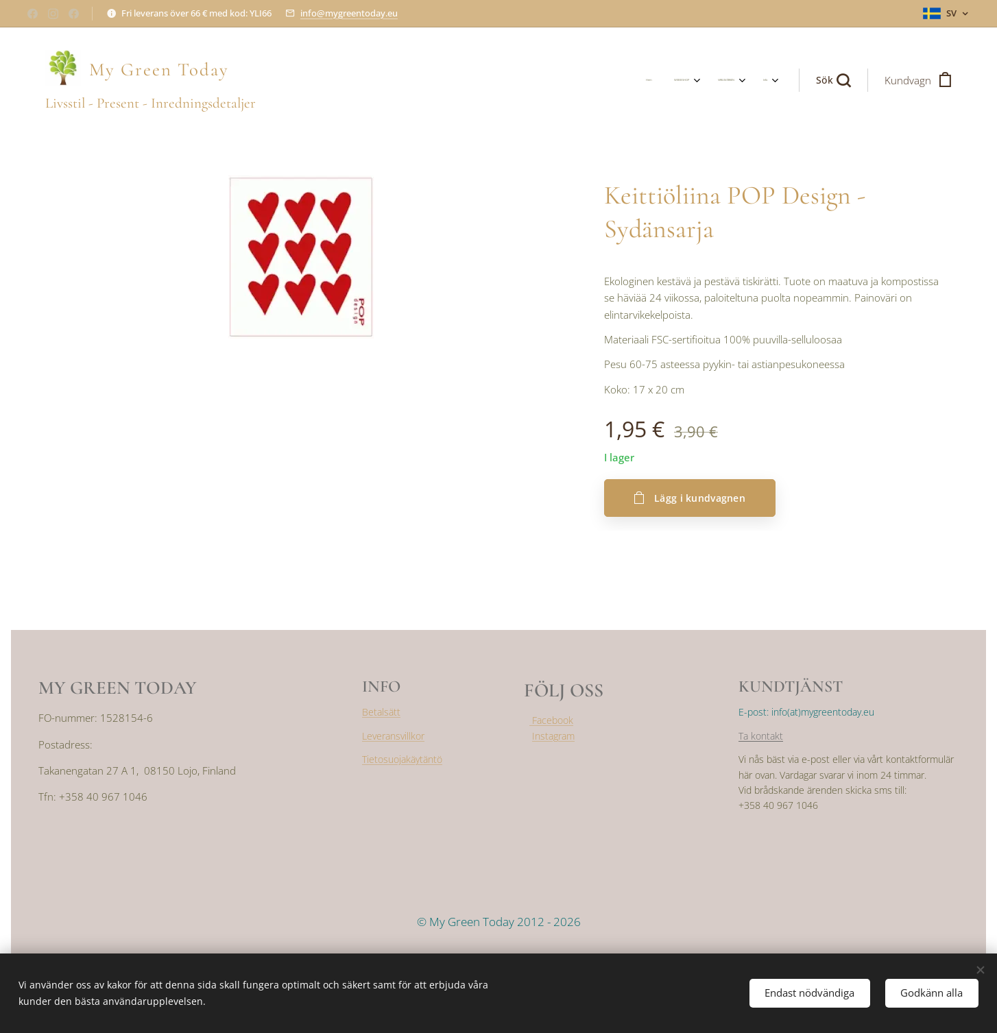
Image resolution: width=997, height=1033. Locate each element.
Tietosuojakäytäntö (402, 759)
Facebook (551, 720)
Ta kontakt (760, 735)
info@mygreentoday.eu (349, 13)
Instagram (553, 735)
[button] (833, 80)
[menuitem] (691, 80)
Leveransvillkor (393, 735)
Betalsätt (381, 711)
